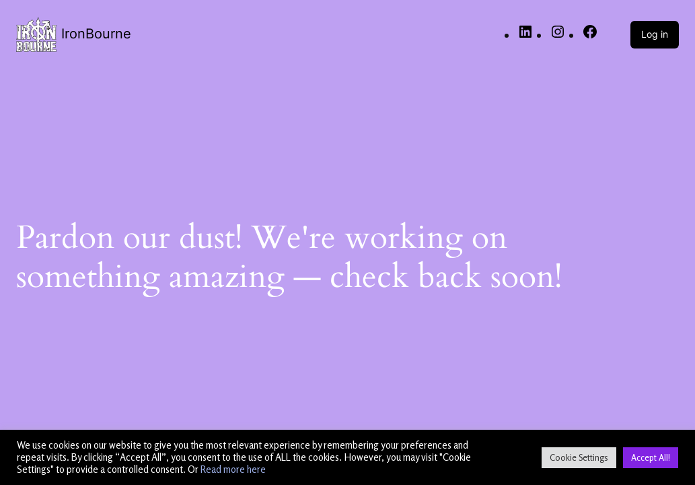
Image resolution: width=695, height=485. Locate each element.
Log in (654, 34)
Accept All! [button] (650, 457)
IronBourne (96, 34)
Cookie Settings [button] (579, 457)
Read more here (233, 469)
